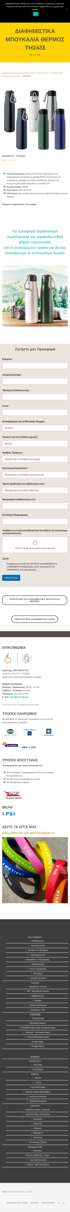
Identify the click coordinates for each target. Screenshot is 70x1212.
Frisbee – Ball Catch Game (38, 1164)
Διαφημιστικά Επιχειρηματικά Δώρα (18, 72)
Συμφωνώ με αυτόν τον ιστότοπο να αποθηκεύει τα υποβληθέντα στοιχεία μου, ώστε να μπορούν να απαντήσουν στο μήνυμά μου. (32, 566)
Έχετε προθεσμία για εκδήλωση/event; (24, 483)
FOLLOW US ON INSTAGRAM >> (28, 833)
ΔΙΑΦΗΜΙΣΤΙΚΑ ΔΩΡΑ (17, 1203)
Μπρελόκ (38, 1128)
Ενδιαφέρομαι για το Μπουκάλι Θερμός (24, 421)
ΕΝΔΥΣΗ (35, 1074)
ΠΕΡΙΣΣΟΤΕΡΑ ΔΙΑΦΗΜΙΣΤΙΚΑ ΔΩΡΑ (35, 619)
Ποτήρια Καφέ (38, 1018)
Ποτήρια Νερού (38, 1046)
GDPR (6, 558)
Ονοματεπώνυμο (12, 374)
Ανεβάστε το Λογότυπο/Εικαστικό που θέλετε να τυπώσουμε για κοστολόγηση (34, 532)
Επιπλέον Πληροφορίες (15, 514)
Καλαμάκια (35, 1056)
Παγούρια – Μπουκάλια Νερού (37, 1032)
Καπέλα (38, 1078)
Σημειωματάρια (38, 964)
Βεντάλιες (38, 1150)
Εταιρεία (7, 359)
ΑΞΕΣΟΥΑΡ (35, 1106)
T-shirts (38, 1082)
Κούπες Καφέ (37, 1041)
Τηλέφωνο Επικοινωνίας (16, 390)
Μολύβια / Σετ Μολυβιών (38, 950)
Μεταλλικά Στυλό (38, 945)
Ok (35, 14)
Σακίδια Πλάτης (38, 996)
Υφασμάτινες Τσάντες (38, 986)
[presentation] (5, 296)
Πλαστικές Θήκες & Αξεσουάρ (38, 1114)
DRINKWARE (35, 1014)
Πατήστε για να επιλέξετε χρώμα (20, 437)
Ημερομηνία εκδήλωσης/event (19, 499)
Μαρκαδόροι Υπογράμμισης (37, 959)
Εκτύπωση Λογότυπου (15, 468)
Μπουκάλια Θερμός (38, 1023)
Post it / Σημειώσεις (38, 969)
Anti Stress (38, 1137)
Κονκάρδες (38, 1119)
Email (6, 405)
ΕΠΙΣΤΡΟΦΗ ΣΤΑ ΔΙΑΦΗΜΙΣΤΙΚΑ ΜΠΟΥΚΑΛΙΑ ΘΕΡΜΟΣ (35, 600)
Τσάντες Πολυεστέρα (37, 1005)
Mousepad (38, 973)
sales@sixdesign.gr (18, 697)
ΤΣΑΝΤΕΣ (35, 983)
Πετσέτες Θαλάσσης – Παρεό (38, 1155)
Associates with (20, 704)
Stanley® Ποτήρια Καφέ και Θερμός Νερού (38, 1027)
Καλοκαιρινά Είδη (35, 1147)
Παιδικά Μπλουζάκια (38, 1101)
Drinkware (43, 72)
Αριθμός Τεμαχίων (13, 452)
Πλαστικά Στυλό (37, 941)
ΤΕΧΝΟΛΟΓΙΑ (35, 1061)
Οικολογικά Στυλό (38, 955)
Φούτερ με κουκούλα (37, 1096)
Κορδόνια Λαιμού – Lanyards (38, 1109)
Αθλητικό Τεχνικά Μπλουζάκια (38, 1092)
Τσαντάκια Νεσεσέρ (38, 1160)
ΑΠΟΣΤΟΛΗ (11, 577)
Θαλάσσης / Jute (38, 1010)
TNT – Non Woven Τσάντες (37, 991)
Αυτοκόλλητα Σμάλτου (38, 1142)
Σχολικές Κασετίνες (38, 978)
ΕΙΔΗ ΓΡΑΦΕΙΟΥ (35, 937)
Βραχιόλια (38, 1123)
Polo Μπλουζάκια (38, 1087)
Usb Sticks (38, 1065)
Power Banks (37, 1069)
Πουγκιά (37, 1000)
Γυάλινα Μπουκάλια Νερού (38, 1037)
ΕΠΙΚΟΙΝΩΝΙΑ (48, 1203)
